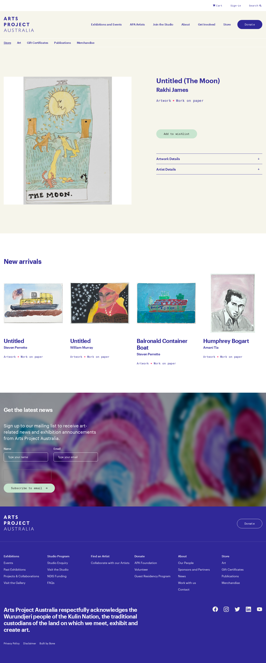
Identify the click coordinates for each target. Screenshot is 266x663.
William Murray (81, 347)
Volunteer (141, 569)
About (185, 24)
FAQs (50, 582)
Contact (184, 589)
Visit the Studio (58, 569)
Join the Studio (163, 24)
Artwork (163, 101)
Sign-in (236, 5)
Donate (250, 24)
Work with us (187, 582)
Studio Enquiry (57, 563)
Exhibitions (11, 556)
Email (57, 448)
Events (8, 563)
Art (19, 43)
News (182, 576)
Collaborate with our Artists (110, 563)
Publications (62, 43)
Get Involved (206, 24)
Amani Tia (211, 347)
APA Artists (137, 24)
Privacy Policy (12, 643)
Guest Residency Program (152, 576)
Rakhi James (172, 89)
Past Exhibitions (15, 569)
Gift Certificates (37, 43)
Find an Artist (100, 556)
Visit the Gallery (14, 582)
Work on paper (190, 101)
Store (227, 24)
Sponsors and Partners (194, 569)
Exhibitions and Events (106, 24)
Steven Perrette (15, 347)
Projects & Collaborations (21, 576)
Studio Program (58, 556)
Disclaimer (29, 643)
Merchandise (85, 43)
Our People (186, 563)
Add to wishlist (177, 134)
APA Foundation (145, 563)
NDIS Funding (56, 576)
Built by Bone (47, 643)
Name (7, 448)
